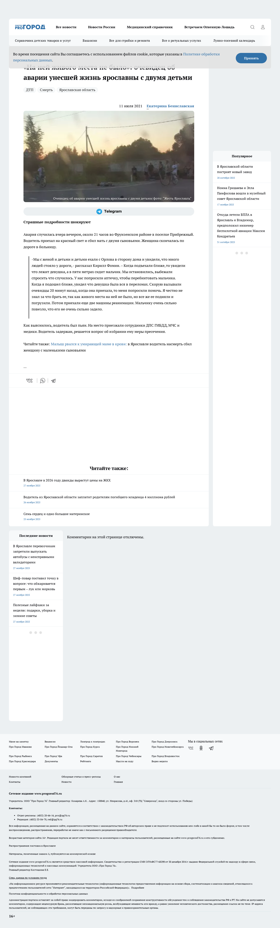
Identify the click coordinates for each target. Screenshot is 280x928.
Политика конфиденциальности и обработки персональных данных (48, 893)
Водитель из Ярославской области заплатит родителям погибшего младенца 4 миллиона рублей (108, 500)
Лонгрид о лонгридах (92, 741)
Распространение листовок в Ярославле (32, 845)
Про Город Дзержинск (164, 741)
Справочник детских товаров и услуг (43, 41)
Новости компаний (20, 776)
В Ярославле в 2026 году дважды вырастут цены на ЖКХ (108, 483)
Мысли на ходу (124, 761)
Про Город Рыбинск (20, 756)
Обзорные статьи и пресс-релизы (81, 776)
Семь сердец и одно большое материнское (108, 517)
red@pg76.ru (55, 819)
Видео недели (160, 761)
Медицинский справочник (150, 27)
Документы (51, 761)
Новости (66, 781)
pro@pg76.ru (62, 815)
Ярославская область (77, 89)
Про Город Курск (90, 746)
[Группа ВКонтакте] (190, 748)
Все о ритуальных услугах (181, 41)
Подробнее (137, 887)
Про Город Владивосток (165, 756)
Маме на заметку (19, 741)
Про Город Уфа (53, 756)
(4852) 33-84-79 (37, 819)
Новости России (101, 27)
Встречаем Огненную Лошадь (209, 27)
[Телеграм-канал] (108, 211)
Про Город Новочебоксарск (168, 746)
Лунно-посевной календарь (234, 41)
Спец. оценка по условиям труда (28, 877)
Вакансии (90, 41)
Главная (118, 781)
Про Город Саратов (91, 756)
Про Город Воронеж (127, 741)
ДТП (29, 89)
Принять (251, 58)
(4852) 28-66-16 (45, 815)
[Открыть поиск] (252, 27)
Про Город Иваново (20, 746)
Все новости (66, 27)
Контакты (14, 781)
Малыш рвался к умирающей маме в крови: (89, 344)
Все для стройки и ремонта (129, 41)
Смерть (46, 89)
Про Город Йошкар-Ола (58, 746)
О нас (117, 776)
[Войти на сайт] (263, 27)
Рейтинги (85, 761)
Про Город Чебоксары (128, 756)
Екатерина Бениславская (170, 106)
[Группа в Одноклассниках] (201, 748)
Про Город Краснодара (22, 761)
